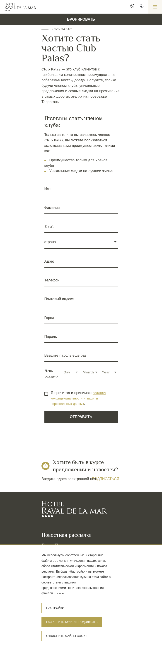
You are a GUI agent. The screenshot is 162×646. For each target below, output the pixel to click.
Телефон (51, 280)
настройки (55, 608)
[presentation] (78, 438)
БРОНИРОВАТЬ (81, 19)
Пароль (50, 336)
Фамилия (52, 208)
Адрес (49, 261)
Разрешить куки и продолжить (71, 622)
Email (48, 226)
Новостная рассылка (66, 535)
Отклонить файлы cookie (67, 636)
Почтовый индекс (59, 299)
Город (49, 318)
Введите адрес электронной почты (70, 479)
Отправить (81, 417)
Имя (47, 189)
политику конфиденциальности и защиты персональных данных (78, 398)
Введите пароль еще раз (65, 355)
